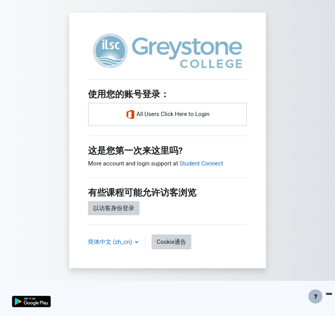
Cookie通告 (172, 241)
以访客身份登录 (113, 208)
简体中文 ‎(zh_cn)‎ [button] (111, 241)
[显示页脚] (315, 296)
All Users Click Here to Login (168, 114)
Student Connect (201, 163)
